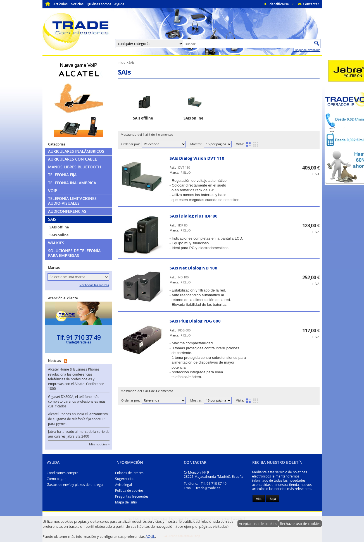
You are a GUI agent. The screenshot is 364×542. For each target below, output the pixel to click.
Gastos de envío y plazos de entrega (75, 485)
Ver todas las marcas (94, 285)
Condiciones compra (62, 473)
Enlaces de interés (129, 473)
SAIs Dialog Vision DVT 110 (197, 158)
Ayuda (119, 4)
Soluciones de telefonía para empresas (74, 253)
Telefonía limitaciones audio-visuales (72, 201)
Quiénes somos (99, 4)
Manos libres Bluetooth (74, 166)
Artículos (60, 4)
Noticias (77, 4)
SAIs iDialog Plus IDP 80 (194, 216)
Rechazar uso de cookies (300, 523)
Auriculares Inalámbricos (76, 151)
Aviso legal (123, 485)
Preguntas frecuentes (132, 496)
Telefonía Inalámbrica (72, 182)
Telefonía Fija (62, 174)
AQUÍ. (150, 536)
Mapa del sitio (126, 502)
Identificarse (278, 4)
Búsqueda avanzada (307, 50)
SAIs (124, 72)
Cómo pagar (56, 479)
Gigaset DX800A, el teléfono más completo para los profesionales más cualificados (77, 402)
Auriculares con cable (72, 159)
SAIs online (58, 234)
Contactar (311, 4)
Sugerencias (124, 479)
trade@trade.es (78, 342)
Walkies (56, 242)
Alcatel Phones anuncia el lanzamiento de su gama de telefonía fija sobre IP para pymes (78, 419)
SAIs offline (59, 227)
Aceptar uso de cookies (258, 523)
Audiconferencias (67, 211)
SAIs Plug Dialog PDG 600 (195, 321)
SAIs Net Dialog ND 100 (193, 268)
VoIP (52, 190)
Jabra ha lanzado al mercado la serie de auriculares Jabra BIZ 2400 (79, 433)
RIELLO (185, 173)
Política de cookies (129, 490)
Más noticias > (99, 444)
